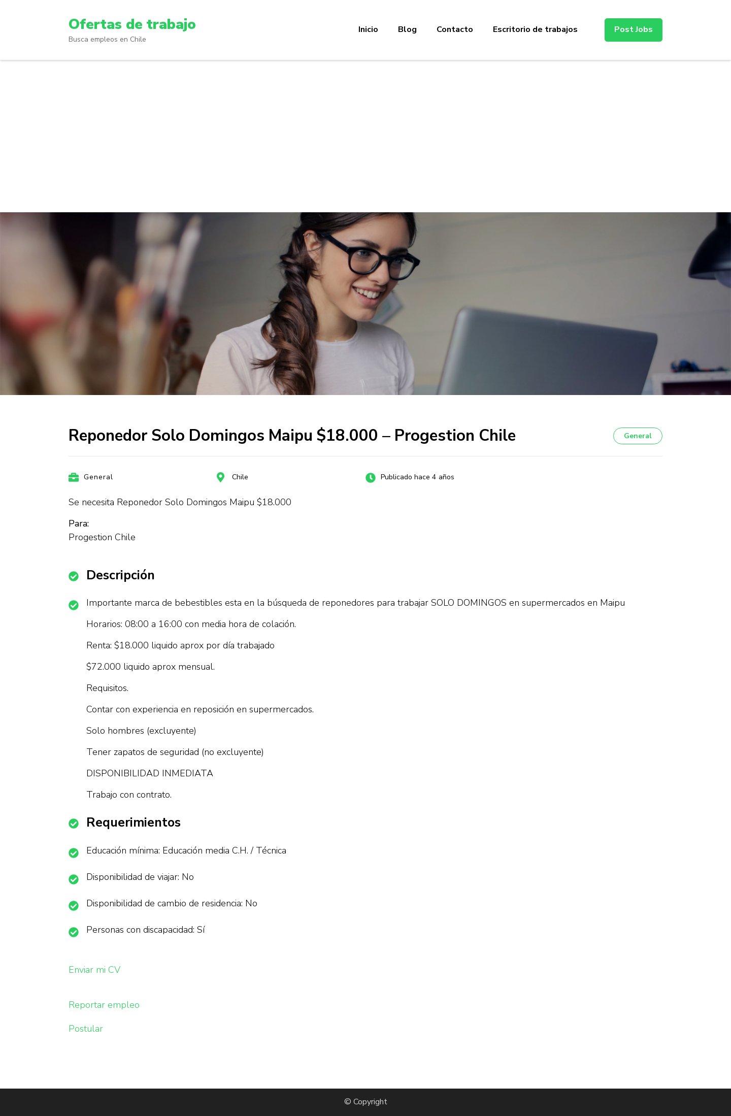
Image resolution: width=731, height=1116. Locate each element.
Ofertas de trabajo (132, 24)
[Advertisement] (365, 136)
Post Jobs (633, 29)
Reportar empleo (104, 1005)
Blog (407, 29)
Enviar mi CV (94, 970)
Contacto (455, 29)
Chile (240, 477)
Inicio (368, 29)
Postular (86, 1029)
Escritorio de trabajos (535, 29)
